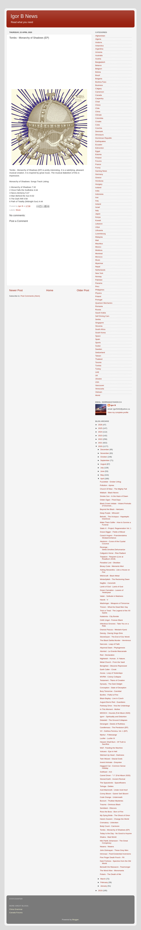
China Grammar (15, 909)
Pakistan (98, 280)
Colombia (99, 118)
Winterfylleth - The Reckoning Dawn (115, 579)
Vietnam (98, 392)
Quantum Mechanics (103, 303)
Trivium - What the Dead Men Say (114, 607)
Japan (97, 214)
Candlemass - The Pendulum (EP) (114, 727)
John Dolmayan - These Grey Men (114, 850)
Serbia (98, 319)
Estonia (98, 154)
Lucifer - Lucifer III (107, 738)
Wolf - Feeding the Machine (111, 748)
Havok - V (104, 600)
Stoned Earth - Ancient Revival (112, 779)
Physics (98, 293)
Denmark (99, 131)
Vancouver (99, 385)
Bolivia (98, 72)
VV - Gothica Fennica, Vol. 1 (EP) (114, 731)
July (102, 468)
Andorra (98, 42)
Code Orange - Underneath (111, 797)
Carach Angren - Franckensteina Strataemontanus (113, 536)
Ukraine (98, 379)
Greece (98, 178)
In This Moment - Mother (110, 709)
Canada (98, 95)
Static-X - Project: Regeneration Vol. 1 (115, 528)
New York (99, 273)
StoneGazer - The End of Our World (115, 637)
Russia (98, 310)
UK (96, 375)
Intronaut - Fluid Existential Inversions (115, 854)
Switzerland (100, 352)
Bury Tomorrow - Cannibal (110, 691)
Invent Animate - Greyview (111, 762)
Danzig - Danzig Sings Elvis (111, 633)
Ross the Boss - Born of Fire (111, 812)
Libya (97, 227)
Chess (98, 105)
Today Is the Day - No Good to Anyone (116, 833)
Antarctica (99, 46)
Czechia (98, 128)
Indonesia (99, 194)
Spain (97, 339)
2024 (100, 432)
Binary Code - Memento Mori (112, 566)
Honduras (99, 181)
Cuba (97, 125)
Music (18, 210)
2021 (100, 443)
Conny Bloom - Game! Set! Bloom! (114, 794)
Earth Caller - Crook (108, 669)
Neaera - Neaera (107, 847)
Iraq (96, 201)
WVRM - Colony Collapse (110, 677)
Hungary (98, 184)
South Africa (100, 329)
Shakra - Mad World (108, 837)
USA (97, 382)
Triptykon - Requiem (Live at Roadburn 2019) (111, 558)
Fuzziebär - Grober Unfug (110, 482)
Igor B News (24, 16)
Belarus (98, 65)
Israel (97, 207)
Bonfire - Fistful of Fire (109, 695)
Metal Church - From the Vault (112, 662)
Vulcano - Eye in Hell (108, 751)
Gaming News (101, 171)
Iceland (98, 187)
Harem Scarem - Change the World (114, 819)
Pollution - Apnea (107, 485)
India (97, 191)
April (102, 479)
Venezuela (99, 389)
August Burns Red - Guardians (112, 702)
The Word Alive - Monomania (112, 870)
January (104, 886)
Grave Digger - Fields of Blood (112, 532)
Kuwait (98, 220)
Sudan (98, 346)
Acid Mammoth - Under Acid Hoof (114, 790)
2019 (100, 890)
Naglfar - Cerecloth (108, 583)
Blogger (75, 920)
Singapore (99, 323)
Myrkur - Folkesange (108, 735)
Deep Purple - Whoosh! (109, 513)
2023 (100, 436)
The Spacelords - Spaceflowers (113, 783)
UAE (97, 372)
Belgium (98, 69)
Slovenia (98, 326)
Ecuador (98, 145)
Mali (97, 240)
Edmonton (99, 148)
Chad (97, 102)
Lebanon (99, 224)
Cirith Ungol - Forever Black (111, 620)
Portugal (98, 300)
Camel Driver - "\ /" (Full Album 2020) (115, 775)
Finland (98, 158)
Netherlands (100, 270)
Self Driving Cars (102, 316)
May (102, 475)
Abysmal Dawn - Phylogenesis (112, 648)
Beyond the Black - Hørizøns (112, 509)
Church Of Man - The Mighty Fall (113, 489)
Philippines (99, 290)
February (104, 882)
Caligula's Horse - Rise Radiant (113, 553)
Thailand (98, 359)
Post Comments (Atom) (30, 296)
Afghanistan (100, 36)
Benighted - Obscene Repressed (113, 666)
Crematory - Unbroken (109, 823)
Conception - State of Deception (113, 688)
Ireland (98, 204)
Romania (99, 306)
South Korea (100, 333)
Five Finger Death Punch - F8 (112, 857)
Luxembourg (100, 234)
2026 (100, 425)
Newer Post (16, 290)
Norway (98, 276)
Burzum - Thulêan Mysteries (111, 801)
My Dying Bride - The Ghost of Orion (115, 815)
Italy (97, 210)
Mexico (98, 247)
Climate (98, 115)
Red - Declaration (107, 655)
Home (49, 290)
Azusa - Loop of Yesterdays (111, 673)
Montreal (99, 253)
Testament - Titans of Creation (112, 680)
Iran (96, 197)
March (103, 879)
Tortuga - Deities (106, 786)
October (104, 457)
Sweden (98, 349)
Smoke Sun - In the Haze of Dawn (114, 496)
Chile (97, 108)
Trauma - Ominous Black (110, 804)
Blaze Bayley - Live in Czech (112, 698)
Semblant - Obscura (108, 808)
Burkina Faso (100, 82)
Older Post (83, 290)
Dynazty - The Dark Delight (111, 684)
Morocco (98, 257)
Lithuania (99, 230)
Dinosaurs (99, 135)
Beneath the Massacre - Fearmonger (115, 867)
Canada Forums (16, 913)
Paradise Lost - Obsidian (110, 563)
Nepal (97, 267)
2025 (100, 428)
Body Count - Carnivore (109, 826)
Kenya (98, 217)
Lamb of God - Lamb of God (111, 587)
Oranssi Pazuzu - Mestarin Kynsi (113, 630)
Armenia (98, 52)
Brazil (97, 75)
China (97, 112)
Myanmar (99, 263)
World (97, 395)
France (98, 164)
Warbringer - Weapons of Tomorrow (114, 603)
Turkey (98, 369)
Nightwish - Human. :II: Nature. (112, 659)
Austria (98, 59)
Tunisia (98, 366)
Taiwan (98, 356)
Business (99, 85)
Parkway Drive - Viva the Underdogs (115, 706)
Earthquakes (100, 141)
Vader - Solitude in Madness (111, 596)
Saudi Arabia (100, 313)
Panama (98, 283)
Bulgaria (98, 79)
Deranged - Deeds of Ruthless (112, 724)
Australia (99, 55)
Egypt (97, 151)
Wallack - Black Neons (109, 493)
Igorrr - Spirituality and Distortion (113, 717)
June (102, 471)
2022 (100, 439)
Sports (98, 343)
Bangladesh (100, 62)
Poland (98, 296)
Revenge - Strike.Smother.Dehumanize (112, 548)
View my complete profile (118, 412)
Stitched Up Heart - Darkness (112, 755)
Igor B (113, 405)
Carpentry (99, 98)
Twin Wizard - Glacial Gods (111, 759)
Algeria (98, 39)
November (104, 453)
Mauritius (99, 244)
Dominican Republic (103, 138)
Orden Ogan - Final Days (110, 500)
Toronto (98, 362)
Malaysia (99, 237)
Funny (98, 168)
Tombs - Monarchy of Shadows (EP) (115, 830)
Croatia (98, 121)
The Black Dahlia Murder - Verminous (115, 640)
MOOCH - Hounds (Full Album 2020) (115, 713)
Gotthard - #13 (106, 772)
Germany (99, 174)
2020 (100, 446)
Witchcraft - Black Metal (110, 576)
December (104, 449)
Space (98, 336)
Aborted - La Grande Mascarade (113, 651)
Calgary (98, 89)
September (105, 460)
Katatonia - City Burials (109, 616)
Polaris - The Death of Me (110, 874)
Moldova (98, 250)
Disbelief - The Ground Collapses (113, 720)
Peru (97, 286)
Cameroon (99, 92)
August (103, 464)
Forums (98, 161)
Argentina (99, 49)
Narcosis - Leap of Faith (110, 644)
